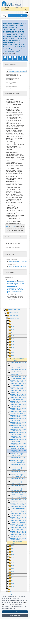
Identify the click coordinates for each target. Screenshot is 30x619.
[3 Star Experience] (18, 8)
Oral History (22, 16)
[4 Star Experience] (20, 8)
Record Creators (13, 16)
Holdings (4, 16)
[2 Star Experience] (16, 8)
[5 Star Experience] (21, 8)
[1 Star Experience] (15, 8)
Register (13, 226)
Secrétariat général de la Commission (16, 71)
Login (26, 12)
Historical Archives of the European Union (17, 261)
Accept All (15, 612)
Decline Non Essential (15, 615)
